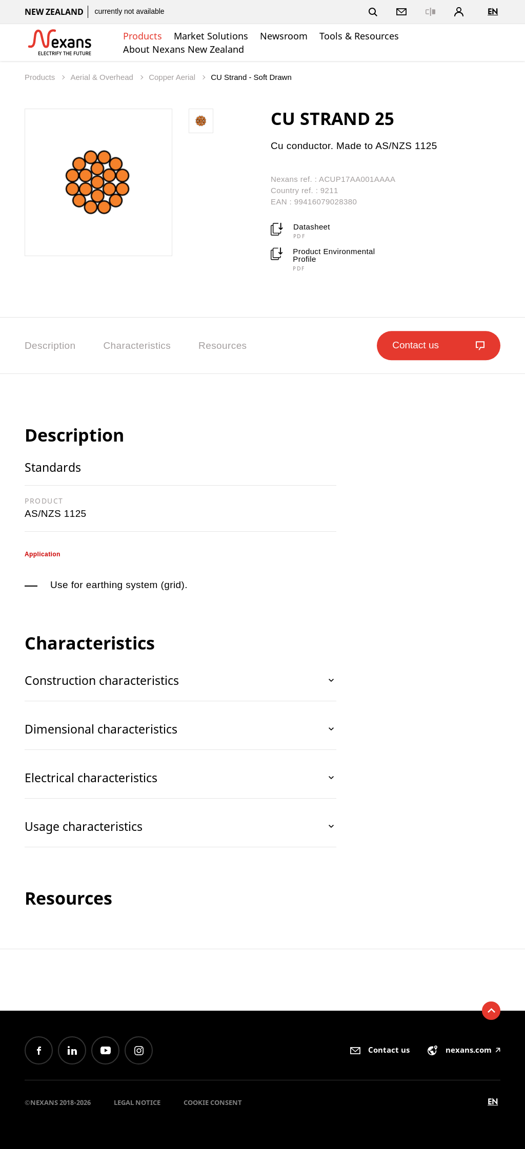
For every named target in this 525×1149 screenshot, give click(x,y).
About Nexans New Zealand (183, 49)
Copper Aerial (173, 77)
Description (50, 345)
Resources (222, 345)
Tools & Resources (359, 35)
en (493, 11)
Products (142, 35)
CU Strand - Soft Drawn (251, 77)
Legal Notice (137, 1102)
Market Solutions (211, 35)
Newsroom (284, 35)
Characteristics (137, 345)
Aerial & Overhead (102, 77)
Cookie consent (213, 1102)
